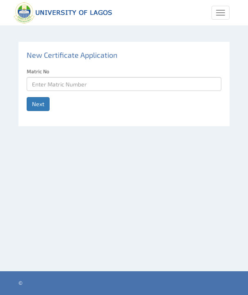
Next (38, 103)
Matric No (38, 71)
